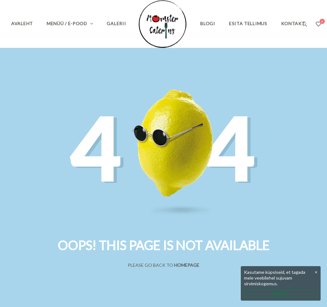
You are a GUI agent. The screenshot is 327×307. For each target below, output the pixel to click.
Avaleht (22, 23)
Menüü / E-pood (67, 23)
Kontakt (293, 23)
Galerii (116, 23)
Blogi (207, 23)
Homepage (186, 265)
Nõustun (281, 293)
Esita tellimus (248, 23)
